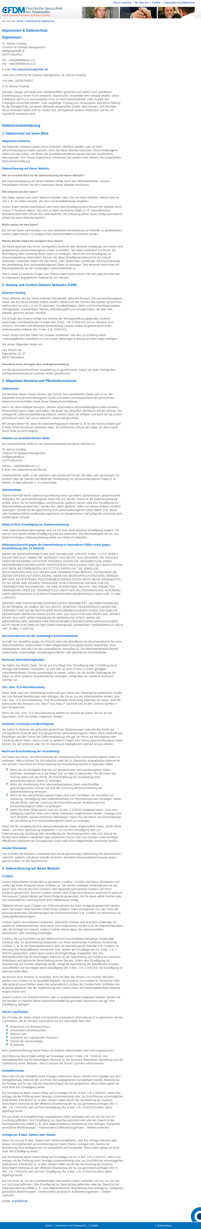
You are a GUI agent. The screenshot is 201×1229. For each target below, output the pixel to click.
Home (48, 1225)
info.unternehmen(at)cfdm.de (30, 69)
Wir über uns (141, 2)
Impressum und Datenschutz (179, 2)
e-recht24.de (20, 1201)
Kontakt (156, 2)
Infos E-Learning (122, 2)
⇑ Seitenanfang (162, 1225)
